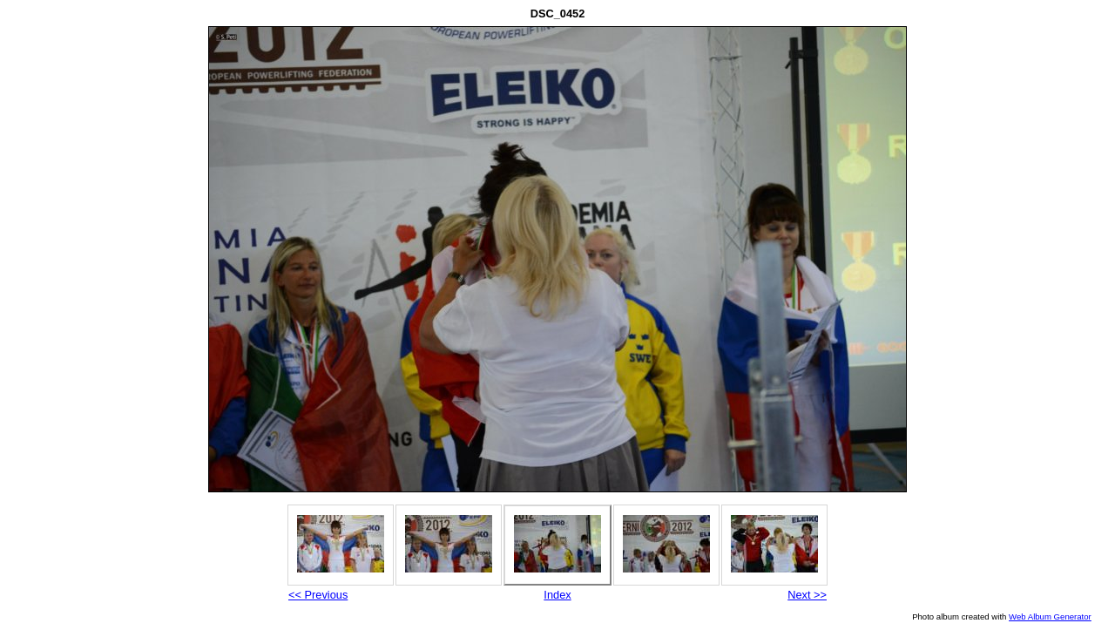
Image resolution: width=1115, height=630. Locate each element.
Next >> (807, 594)
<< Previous (318, 594)
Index (557, 594)
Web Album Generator (1050, 616)
